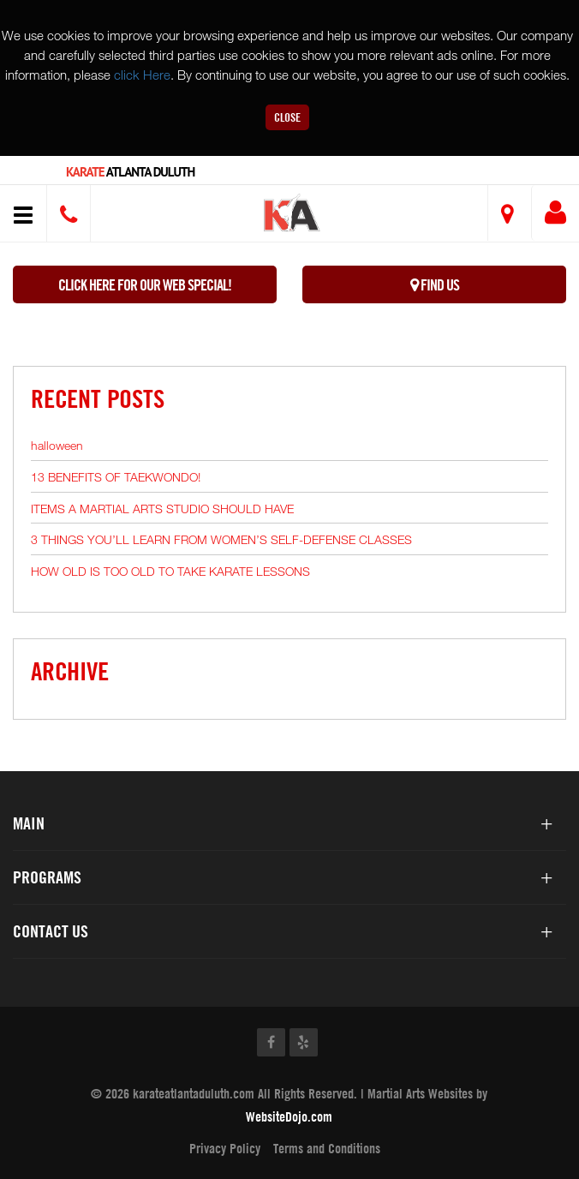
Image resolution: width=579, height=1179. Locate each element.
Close (287, 117)
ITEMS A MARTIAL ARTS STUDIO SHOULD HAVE (162, 508)
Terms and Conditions (326, 1148)
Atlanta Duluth (130, 172)
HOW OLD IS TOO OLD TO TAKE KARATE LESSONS (170, 571)
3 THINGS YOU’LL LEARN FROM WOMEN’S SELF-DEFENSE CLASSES (221, 539)
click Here (142, 74)
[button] (292, 215)
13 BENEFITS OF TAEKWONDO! (115, 477)
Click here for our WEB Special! (144, 285)
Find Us (434, 285)
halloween (57, 445)
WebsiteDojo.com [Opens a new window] (289, 1116)
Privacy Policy (224, 1148)
